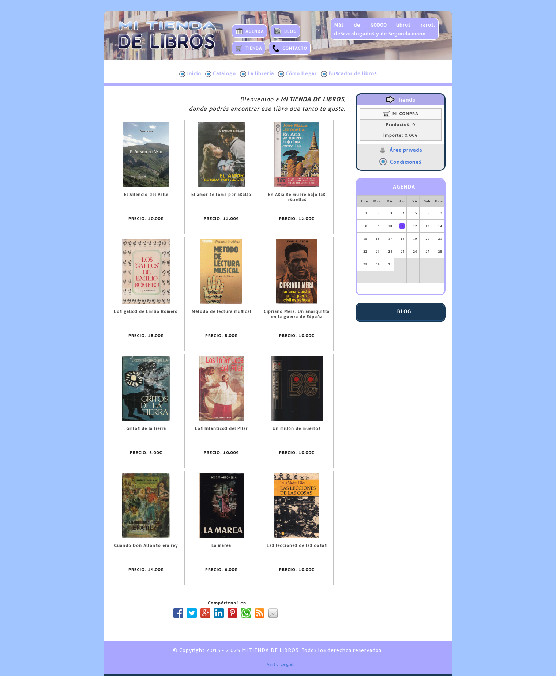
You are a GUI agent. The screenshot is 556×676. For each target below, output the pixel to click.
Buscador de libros (349, 74)
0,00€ (400, 135)
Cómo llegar (297, 74)
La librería (257, 74)
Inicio (190, 74)
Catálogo (220, 74)
